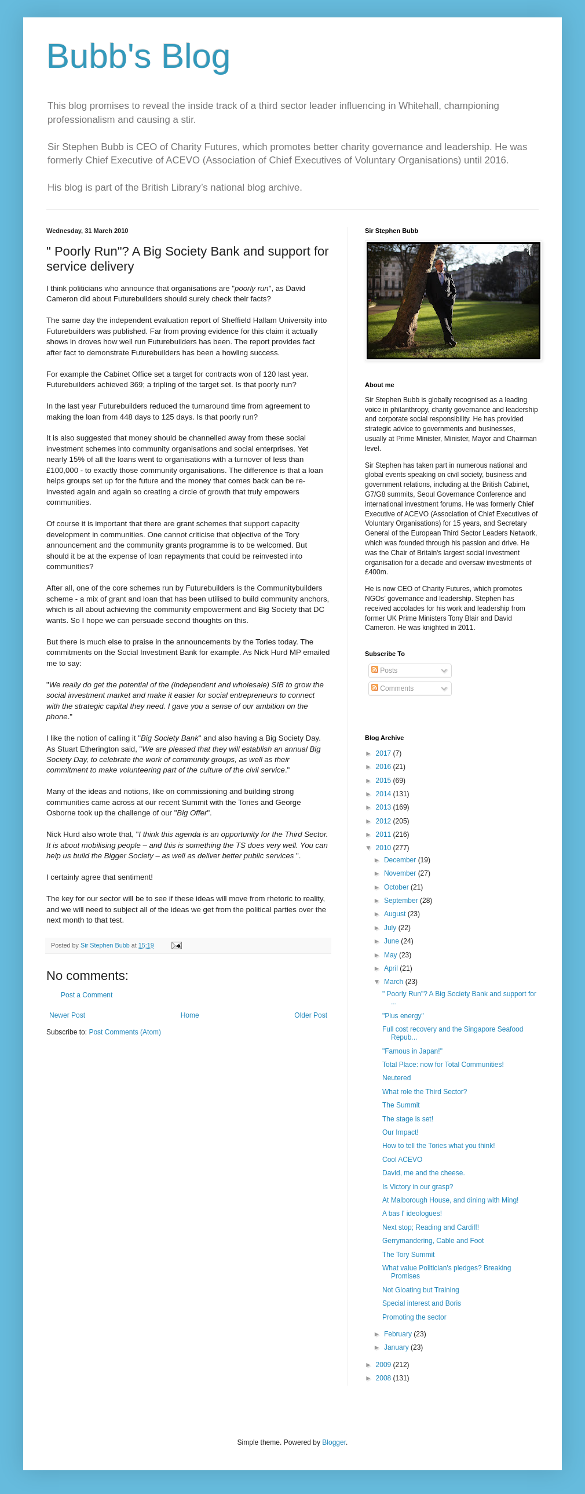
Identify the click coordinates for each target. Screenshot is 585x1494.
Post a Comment (86, 995)
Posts (384, 670)
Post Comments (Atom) (125, 1032)
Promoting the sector (414, 1317)
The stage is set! (407, 1119)
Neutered (396, 1078)
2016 (384, 767)
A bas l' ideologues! (412, 1213)
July (391, 928)
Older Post (310, 1015)
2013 (384, 807)
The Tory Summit (408, 1255)
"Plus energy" (403, 1016)
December (401, 860)
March (394, 982)
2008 (384, 1378)
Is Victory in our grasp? (418, 1187)
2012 (384, 821)
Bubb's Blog (138, 56)
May (391, 955)
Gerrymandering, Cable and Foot (433, 1241)
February (399, 1334)
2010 (384, 848)
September (402, 901)
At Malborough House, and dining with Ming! (450, 1200)
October (397, 887)
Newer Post (67, 1015)
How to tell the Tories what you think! (438, 1146)
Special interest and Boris (421, 1303)
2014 (384, 794)
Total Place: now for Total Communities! (443, 1065)
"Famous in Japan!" (412, 1051)
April (392, 968)
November (401, 873)
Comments (392, 688)
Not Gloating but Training (420, 1290)
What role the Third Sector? (424, 1092)
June (392, 941)
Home (190, 1015)
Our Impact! (400, 1132)
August (396, 914)
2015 (384, 781)
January (397, 1347)
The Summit (401, 1105)
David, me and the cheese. (423, 1173)
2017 (384, 753)
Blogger (334, 1442)
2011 (384, 834)
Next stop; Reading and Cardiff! (430, 1227)
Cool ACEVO (402, 1160)
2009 (384, 1365)
